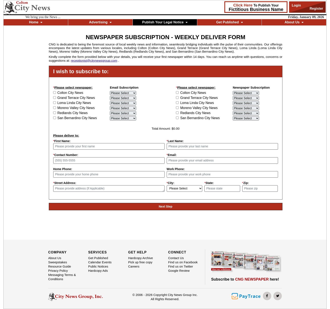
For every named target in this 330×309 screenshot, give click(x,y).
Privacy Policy (58, 270)
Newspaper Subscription (251, 87)
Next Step (165, 206)
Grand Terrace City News (76, 98)
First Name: (62, 141)
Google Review (179, 270)
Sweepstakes (57, 262)
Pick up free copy (140, 262)
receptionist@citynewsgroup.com (94, 60)
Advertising (100, 22)
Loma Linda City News (74, 103)
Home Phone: (62, 169)
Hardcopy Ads (98, 270)
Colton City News (70, 93)
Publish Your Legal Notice (165, 22)
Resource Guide (59, 266)
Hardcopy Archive (140, 258)
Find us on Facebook (183, 262)
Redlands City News (72, 113)
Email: (172, 155)
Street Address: (64, 183)
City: (170, 183)
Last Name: (175, 141)
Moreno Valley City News (76, 108)
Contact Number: (65, 155)
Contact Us (176, 258)
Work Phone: (176, 169)
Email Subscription (124, 87)
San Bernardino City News (77, 118)
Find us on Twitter (180, 266)
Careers (133, 266)
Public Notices (98, 266)
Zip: (245, 183)
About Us (294, 22)
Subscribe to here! (245, 279)
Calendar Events (100, 262)
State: (209, 183)
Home (35, 22)
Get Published (229, 22)
